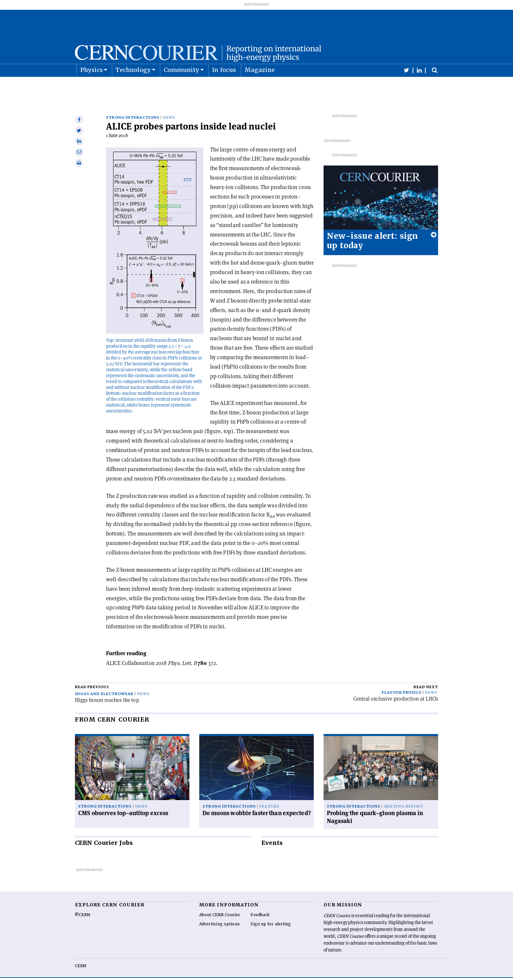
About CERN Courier (219, 904)
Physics (91, 86)
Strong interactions (132, 107)
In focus (224, 86)
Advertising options (219, 914)
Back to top (256, 972)
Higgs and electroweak (104, 683)
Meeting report (403, 796)
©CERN (82, 904)
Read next (426, 676)
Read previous (92, 676)
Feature (269, 796)
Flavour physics (401, 682)
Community (182, 86)
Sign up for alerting (271, 914)
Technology (133, 86)
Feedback (260, 904)
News (169, 107)
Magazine (259, 86)
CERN (80, 955)
